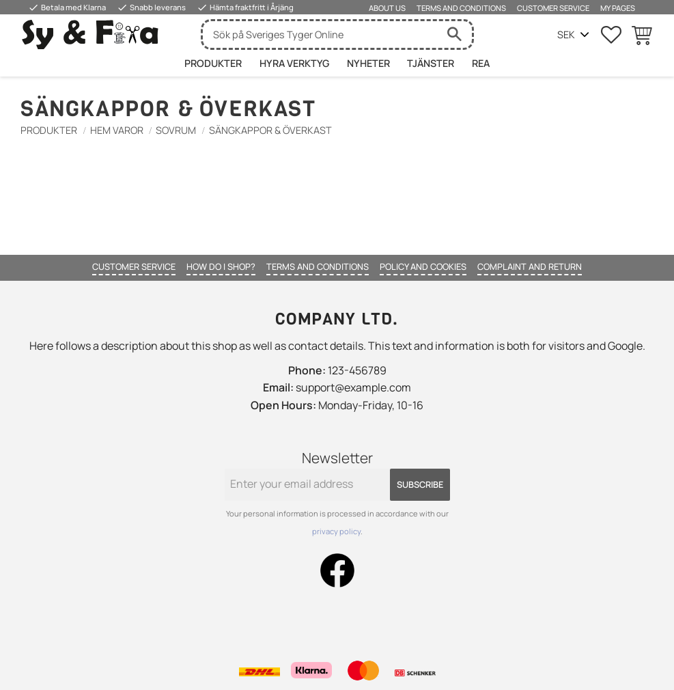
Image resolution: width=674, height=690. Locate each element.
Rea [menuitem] (481, 63)
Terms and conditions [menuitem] (461, 8)
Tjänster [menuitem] (430, 63)
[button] (611, 35)
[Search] (455, 34)
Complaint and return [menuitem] (529, 266)
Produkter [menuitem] (213, 63)
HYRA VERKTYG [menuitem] (294, 63)
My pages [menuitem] (617, 8)
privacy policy (336, 531)
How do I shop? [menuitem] (220, 266)
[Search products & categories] (320, 34)
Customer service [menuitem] (553, 8)
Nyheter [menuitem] (368, 63)
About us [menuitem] (387, 8)
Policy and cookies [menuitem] (423, 266)
